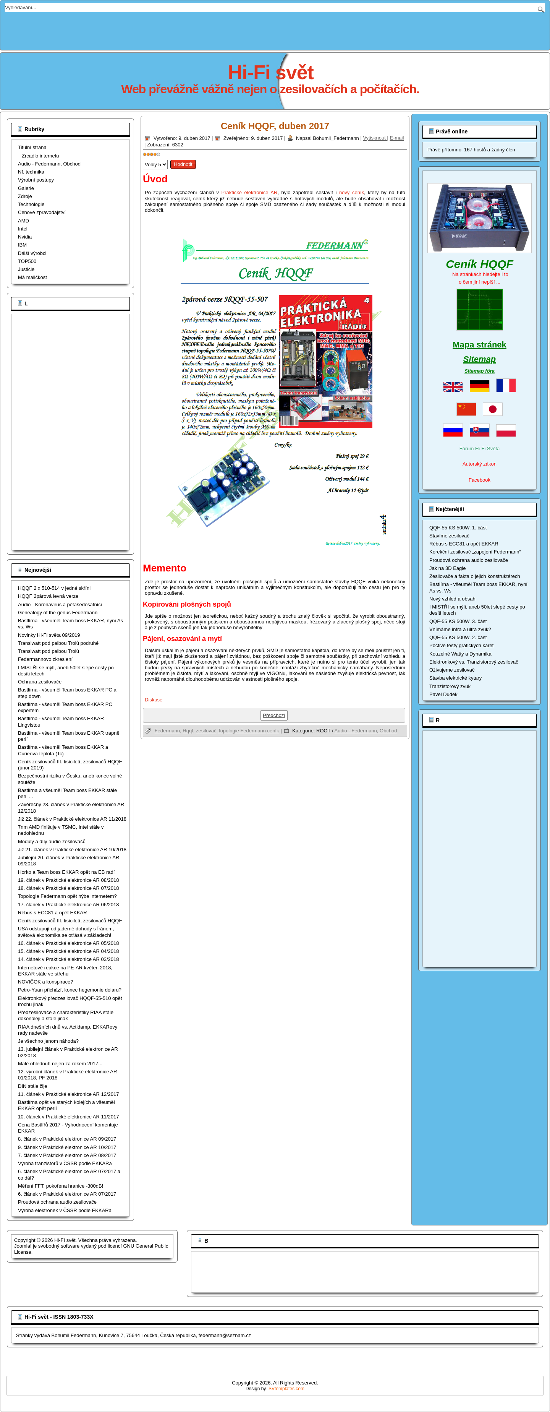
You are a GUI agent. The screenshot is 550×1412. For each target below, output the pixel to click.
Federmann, (168, 731)
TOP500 (27, 261)
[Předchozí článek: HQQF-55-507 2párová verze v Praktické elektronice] (274, 715)
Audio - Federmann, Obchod (49, 164)
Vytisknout (375, 138)
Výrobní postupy (36, 180)
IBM (22, 245)
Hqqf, (188, 731)
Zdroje (25, 196)
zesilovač (206, 731)
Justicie (26, 269)
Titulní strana (32, 147)
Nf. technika (31, 172)
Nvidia (25, 237)
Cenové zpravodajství (42, 212)
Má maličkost (32, 277)
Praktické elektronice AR (250, 192)
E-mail (397, 138)
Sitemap (479, 359)
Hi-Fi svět (271, 72)
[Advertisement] (275, 29)
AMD (23, 221)
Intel (23, 229)
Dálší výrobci (32, 253)
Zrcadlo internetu (40, 156)
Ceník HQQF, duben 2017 (275, 126)
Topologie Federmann (242, 731)
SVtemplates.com (286, 1388)
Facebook (479, 480)
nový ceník (351, 192)
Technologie (31, 204)
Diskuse (153, 700)
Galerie (26, 188)
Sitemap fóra (479, 371)
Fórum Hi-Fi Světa (479, 448)
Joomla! (23, 1246)
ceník (273, 731)
